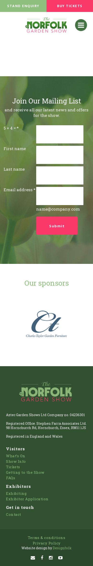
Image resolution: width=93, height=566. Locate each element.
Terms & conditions (46, 537)
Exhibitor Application (27, 498)
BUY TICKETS (69, 6)
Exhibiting (16, 493)
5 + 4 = (10, 128)
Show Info (16, 461)
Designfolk (46, 548)
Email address (18, 189)
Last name (14, 169)
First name (15, 148)
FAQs (10, 477)
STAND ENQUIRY (23, 6)
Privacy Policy (47, 543)
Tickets (13, 466)
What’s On (15, 455)
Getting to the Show (25, 472)
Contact (13, 514)
